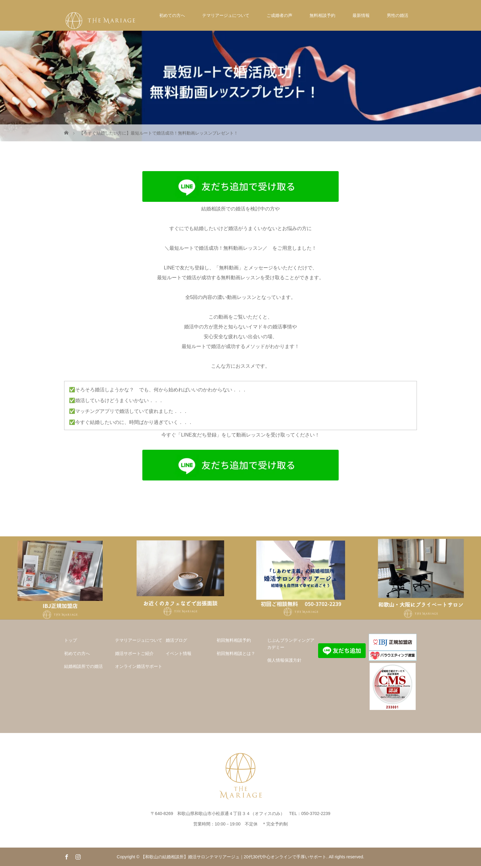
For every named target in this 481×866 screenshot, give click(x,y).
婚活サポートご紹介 (134, 653)
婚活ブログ (176, 640)
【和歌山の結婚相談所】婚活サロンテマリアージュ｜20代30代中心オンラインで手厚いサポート (233, 856)
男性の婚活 (397, 15)
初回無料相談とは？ (236, 653)
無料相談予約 (322, 15)
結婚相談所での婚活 (83, 666)
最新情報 (361, 15)
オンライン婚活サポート (138, 666)
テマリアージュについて (225, 15)
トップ (70, 640)
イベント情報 (178, 653)
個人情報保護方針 (284, 660)
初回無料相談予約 (234, 640)
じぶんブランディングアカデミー (290, 643)
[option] (60, 578)
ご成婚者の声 (279, 15)
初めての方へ (172, 15)
